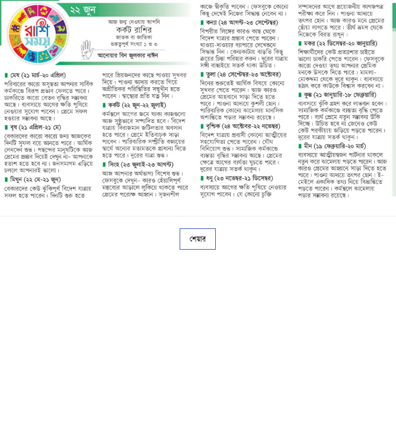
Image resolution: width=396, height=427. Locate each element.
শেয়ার (198, 239)
